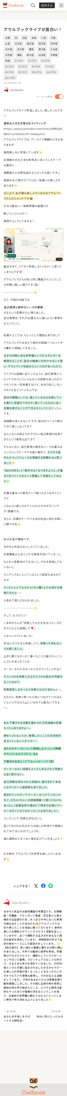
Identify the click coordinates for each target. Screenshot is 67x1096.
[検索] (33, 5)
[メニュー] (61, 5)
